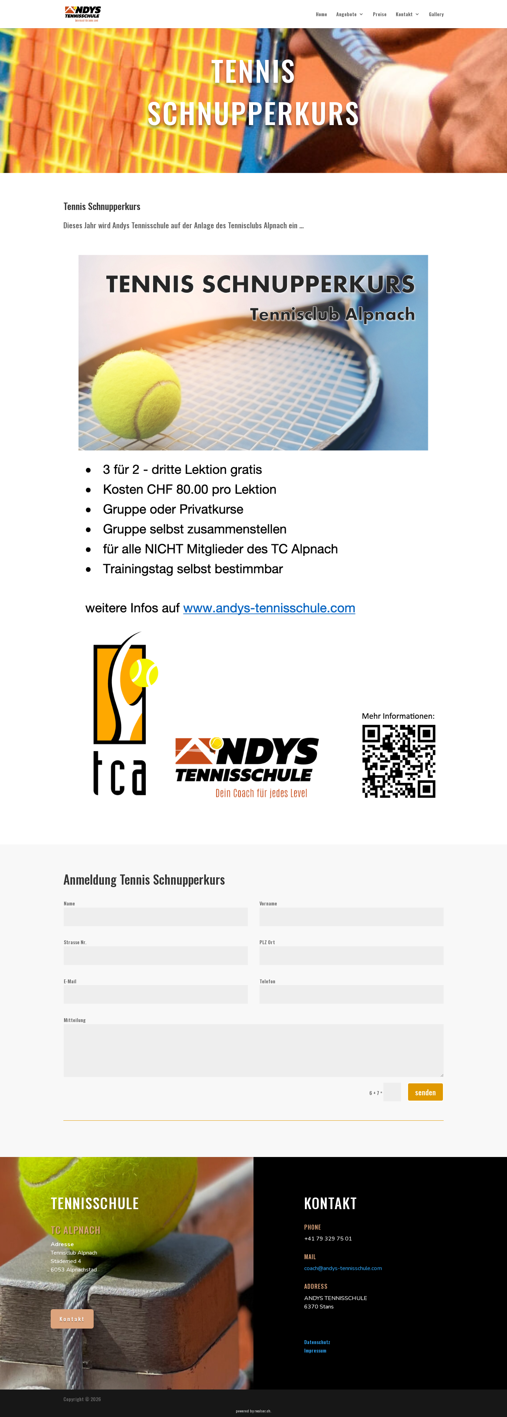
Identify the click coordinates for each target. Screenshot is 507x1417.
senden (425, 1092)
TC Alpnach (76, 1230)
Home (321, 15)
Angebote (346, 15)
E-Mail (70, 981)
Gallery (436, 15)
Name (69, 903)
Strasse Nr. (75, 942)
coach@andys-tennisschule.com (343, 1268)
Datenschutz (317, 1341)
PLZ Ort (267, 942)
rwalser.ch (262, 1410)
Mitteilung (75, 1019)
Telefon (267, 981)
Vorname (268, 903)
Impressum (315, 1350)
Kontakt (404, 15)
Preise (380, 15)
